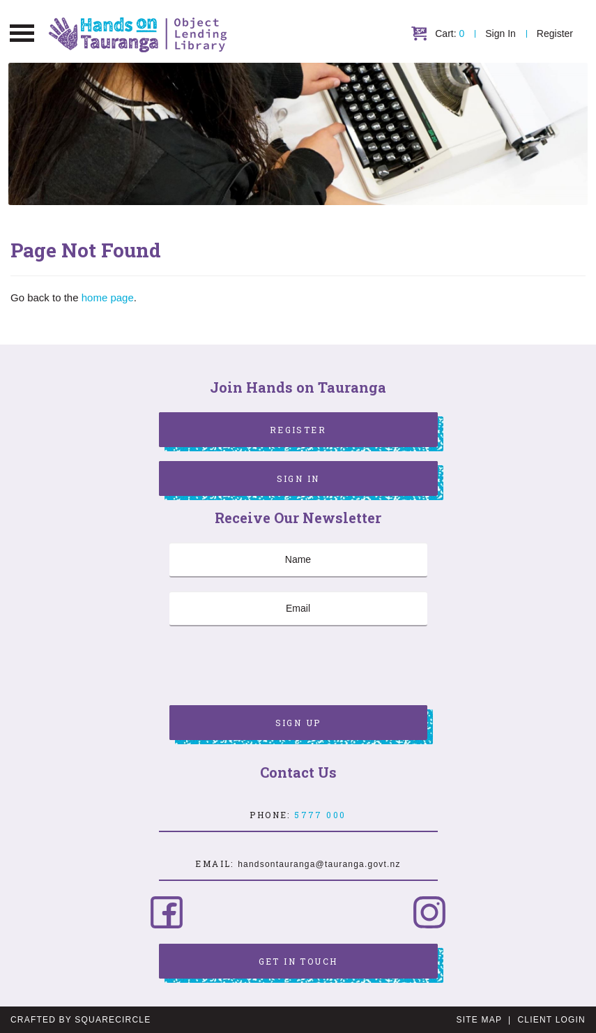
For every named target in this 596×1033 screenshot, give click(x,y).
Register (555, 33)
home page (108, 297)
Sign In (500, 33)
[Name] (298, 560)
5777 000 (320, 814)
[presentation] (275, 667)
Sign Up (298, 722)
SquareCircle (113, 1020)
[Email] (298, 608)
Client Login (551, 1020)
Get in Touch (298, 961)
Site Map (479, 1020)
